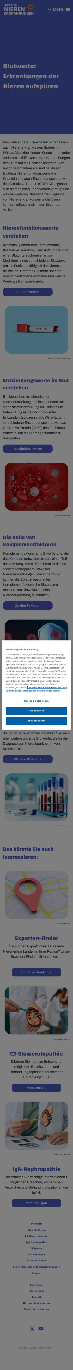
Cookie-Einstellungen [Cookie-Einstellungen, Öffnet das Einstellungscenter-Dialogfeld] (36, 701)
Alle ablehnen (36, 711)
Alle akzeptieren (36, 721)
